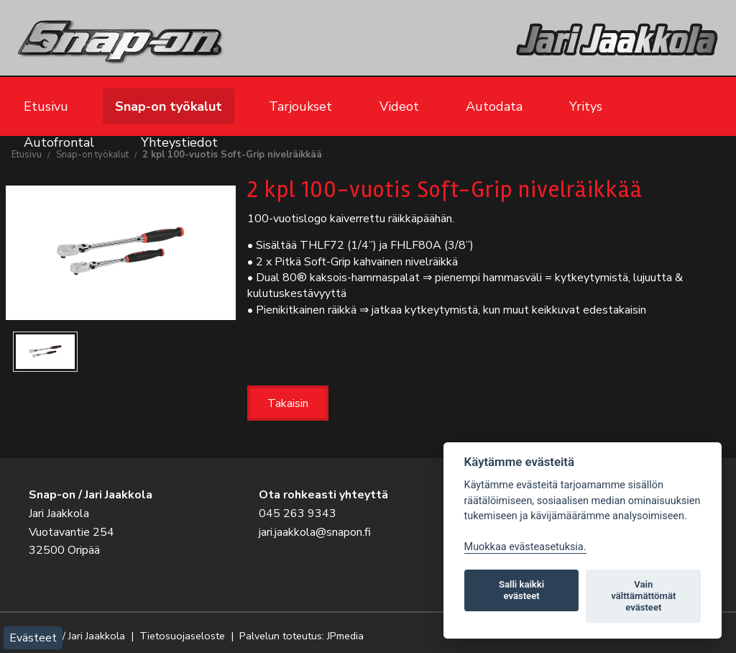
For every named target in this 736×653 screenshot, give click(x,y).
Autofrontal (59, 142)
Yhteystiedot (179, 142)
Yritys (585, 106)
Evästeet (33, 638)
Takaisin (287, 403)
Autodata (494, 106)
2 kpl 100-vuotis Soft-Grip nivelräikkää (232, 154)
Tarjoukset (300, 106)
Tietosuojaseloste (182, 636)
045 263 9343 (297, 513)
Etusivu (46, 106)
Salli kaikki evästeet (521, 590)
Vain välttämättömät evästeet (643, 596)
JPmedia (345, 636)
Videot (399, 106)
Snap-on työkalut (168, 106)
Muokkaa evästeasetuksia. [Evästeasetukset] (525, 547)
